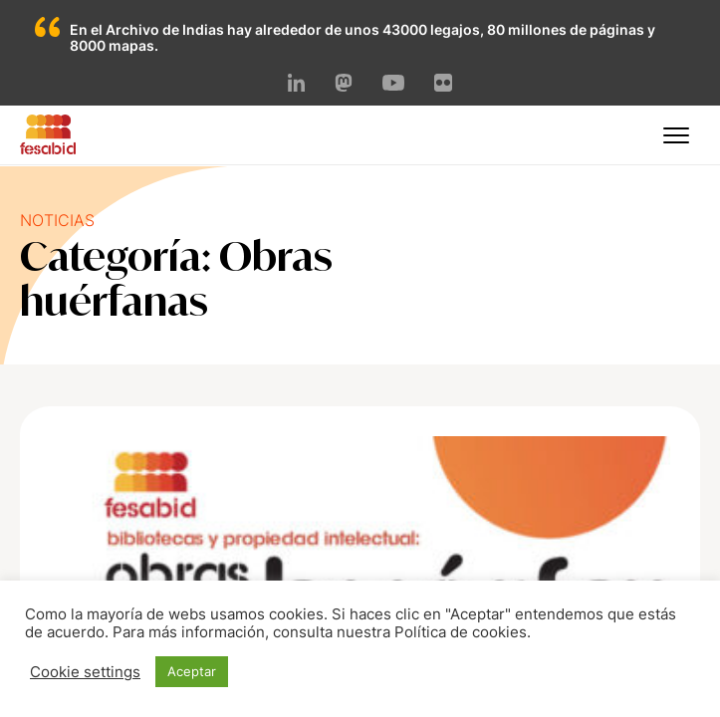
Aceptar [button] (191, 671)
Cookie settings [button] (85, 672)
